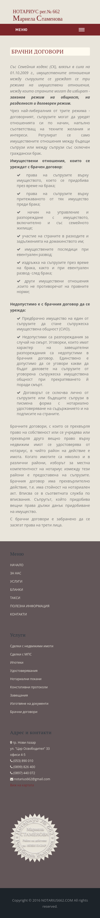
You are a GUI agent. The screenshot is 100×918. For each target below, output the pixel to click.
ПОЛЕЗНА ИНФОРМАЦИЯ (29, 606)
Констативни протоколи (29, 687)
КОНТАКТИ (18, 614)
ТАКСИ (15, 598)
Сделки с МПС (21, 654)
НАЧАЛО (16, 565)
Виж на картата (22, 785)
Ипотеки (16, 662)
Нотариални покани (25, 679)
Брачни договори (24, 711)
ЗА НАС (15, 573)
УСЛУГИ (16, 581)
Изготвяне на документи (29, 703)
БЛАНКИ (16, 589)
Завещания (19, 695)
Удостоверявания (24, 670)
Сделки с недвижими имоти (31, 646)
